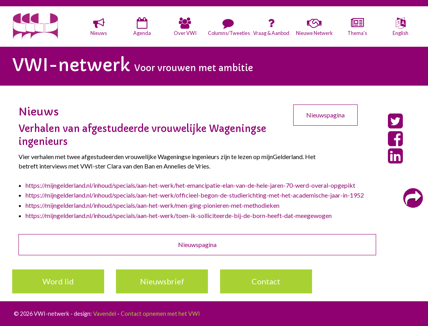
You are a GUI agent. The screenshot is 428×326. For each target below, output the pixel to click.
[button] (99, 27)
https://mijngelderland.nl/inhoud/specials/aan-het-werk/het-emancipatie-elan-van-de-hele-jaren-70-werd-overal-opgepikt (190, 185)
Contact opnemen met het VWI (160, 313)
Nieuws (98, 33)
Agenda (142, 33)
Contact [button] (266, 281)
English (400, 33)
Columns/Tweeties (228, 33)
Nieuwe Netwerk (314, 33)
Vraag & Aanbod (271, 33)
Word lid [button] (58, 281)
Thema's (357, 33)
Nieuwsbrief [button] (162, 281)
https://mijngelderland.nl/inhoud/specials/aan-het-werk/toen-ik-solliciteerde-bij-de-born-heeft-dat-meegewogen (179, 215)
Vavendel (104, 313)
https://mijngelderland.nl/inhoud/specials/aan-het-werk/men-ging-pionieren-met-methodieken (152, 205)
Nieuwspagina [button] (325, 115)
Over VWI (185, 33)
